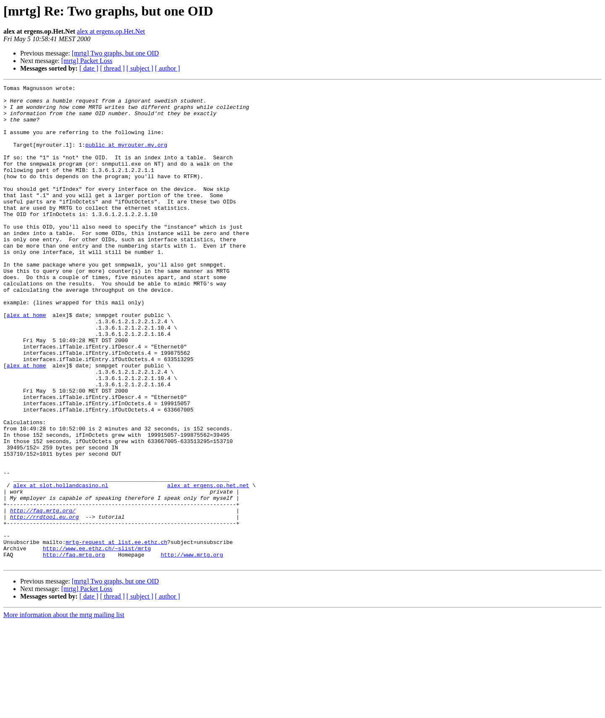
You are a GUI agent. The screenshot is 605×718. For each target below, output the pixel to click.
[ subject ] (139, 68)
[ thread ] (112, 68)
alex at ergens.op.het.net (208, 566)
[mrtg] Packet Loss (87, 60)
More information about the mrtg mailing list (63, 710)
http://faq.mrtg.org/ (43, 596)
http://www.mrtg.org (191, 649)
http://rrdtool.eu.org (44, 603)
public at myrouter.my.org (126, 157)
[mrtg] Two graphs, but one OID (115, 53)
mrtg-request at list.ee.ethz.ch (116, 634)
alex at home (26, 361)
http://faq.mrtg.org (74, 649)
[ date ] (88, 68)
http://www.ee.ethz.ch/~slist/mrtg (97, 641)
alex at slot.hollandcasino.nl (60, 566)
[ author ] (167, 68)
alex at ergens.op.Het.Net (111, 31)
